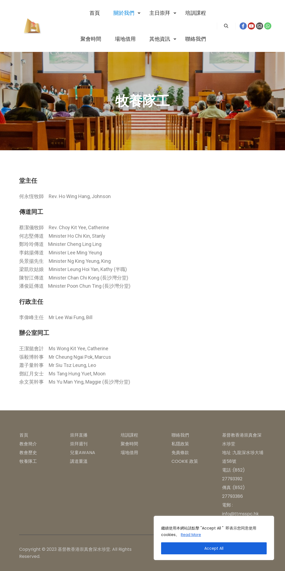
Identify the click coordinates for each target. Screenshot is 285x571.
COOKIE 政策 (184, 461)
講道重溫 (79, 461)
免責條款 (180, 452)
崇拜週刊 (79, 444)
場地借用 (129, 452)
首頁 (23, 435)
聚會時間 (129, 444)
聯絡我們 (180, 435)
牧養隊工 (28, 461)
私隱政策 (180, 444)
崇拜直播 (79, 435)
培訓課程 (129, 435)
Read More (191, 534)
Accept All (213, 548)
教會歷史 (28, 452)
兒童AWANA (82, 452)
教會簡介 (28, 444)
